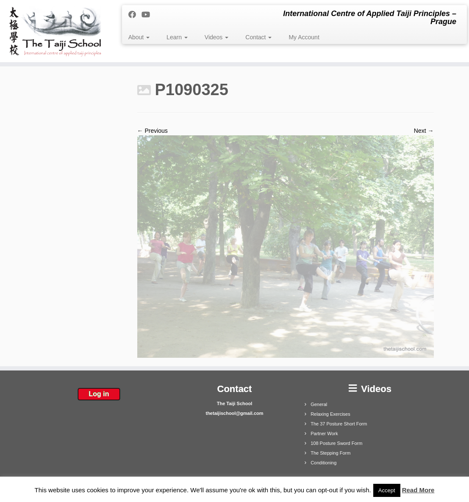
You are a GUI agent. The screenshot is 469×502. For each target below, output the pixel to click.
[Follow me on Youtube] (148, 15)
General (319, 404)
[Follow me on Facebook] (135, 15)
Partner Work (324, 433)
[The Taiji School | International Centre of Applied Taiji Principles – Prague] (55, 31)
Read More (418, 490)
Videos (216, 37)
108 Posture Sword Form (336, 443)
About (139, 37)
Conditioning (323, 462)
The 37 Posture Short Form (339, 423)
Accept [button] (386, 490)
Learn (177, 37)
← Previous (152, 130)
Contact (258, 37)
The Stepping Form (330, 452)
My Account (304, 37)
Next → (424, 130)
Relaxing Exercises (330, 414)
